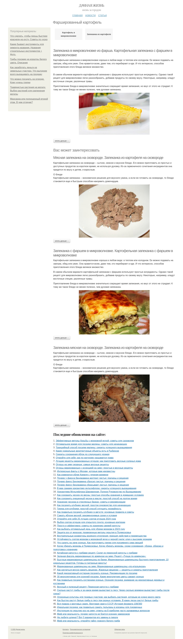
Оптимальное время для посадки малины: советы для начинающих (91, 444)
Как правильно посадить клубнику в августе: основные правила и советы (95, 512)
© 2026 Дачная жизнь (18, 629)
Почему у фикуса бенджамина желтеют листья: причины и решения (93, 478)
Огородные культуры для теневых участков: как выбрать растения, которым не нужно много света (108, 597)
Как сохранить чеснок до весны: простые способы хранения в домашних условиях (100, 495)
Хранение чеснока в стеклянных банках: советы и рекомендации (91, 502)
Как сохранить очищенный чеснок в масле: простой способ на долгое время (97, 498)
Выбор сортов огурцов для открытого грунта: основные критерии (91, 522)
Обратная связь (119, 629)
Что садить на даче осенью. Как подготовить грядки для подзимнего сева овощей (100, 542)
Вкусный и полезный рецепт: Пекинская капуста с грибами (88, 587)
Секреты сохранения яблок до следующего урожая (82, 454)
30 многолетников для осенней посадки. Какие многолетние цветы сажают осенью (100, 576)
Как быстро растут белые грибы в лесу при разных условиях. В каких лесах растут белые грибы (107, 600)
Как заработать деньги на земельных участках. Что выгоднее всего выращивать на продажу (28, 70)
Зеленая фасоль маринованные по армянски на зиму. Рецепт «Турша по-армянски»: (101, 556)
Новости (90, 15)
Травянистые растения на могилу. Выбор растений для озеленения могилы (28, 90)
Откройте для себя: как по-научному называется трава (84, 457)
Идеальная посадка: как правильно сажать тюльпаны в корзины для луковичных (99, 607)
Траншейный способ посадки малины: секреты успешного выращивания (94, 447)
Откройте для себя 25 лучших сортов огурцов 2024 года (86, 519)
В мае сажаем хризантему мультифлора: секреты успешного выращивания (96, 488)
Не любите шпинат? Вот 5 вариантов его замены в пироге (87, 617)
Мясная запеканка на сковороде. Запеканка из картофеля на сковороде (108, 157)
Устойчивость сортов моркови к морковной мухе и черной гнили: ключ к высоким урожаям (104, 539)
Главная (77, 15)
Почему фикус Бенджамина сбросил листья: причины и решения (91, 481)
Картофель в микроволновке (68, 34)
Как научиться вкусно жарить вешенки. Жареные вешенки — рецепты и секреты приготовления (107, 570)
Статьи (102, 15)
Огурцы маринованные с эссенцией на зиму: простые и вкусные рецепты (94, 468)
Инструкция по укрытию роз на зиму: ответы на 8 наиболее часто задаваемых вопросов (103, 610)
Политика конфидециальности (73, 633)
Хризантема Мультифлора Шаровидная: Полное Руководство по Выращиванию (99, 491)
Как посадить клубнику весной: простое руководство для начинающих (94, 505)
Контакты (66, 629)
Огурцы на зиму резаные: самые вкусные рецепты (82, 464)
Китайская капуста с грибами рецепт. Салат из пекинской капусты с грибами (97, 553)
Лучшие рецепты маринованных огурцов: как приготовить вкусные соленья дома (98, 461)
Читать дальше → (62, 141)
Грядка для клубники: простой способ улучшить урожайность (89, 508)
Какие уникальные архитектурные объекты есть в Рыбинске (87, 451)
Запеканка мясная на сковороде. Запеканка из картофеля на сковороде (108, 347)
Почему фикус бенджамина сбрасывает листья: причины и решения (93, 485)
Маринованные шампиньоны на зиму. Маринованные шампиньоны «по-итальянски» (101, 566)
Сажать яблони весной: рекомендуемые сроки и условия (87, 515)
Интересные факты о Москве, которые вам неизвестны (86, 471)
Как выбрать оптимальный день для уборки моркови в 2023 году (91, 529)
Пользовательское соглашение (80, 629)
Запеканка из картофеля (99, 34)
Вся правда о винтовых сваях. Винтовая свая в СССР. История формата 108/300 (99, 604)
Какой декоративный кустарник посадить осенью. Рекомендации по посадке (97, 573)
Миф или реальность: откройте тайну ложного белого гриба (88, 621)
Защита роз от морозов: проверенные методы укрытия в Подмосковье (94, 532)
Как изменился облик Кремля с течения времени (82, 474)
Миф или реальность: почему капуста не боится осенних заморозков (93, 614)
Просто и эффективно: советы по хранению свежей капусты (88, 525)
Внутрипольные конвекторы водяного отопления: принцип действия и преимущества (101, 536)
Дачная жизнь (91, 5)
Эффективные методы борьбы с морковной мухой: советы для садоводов (95, 440)
